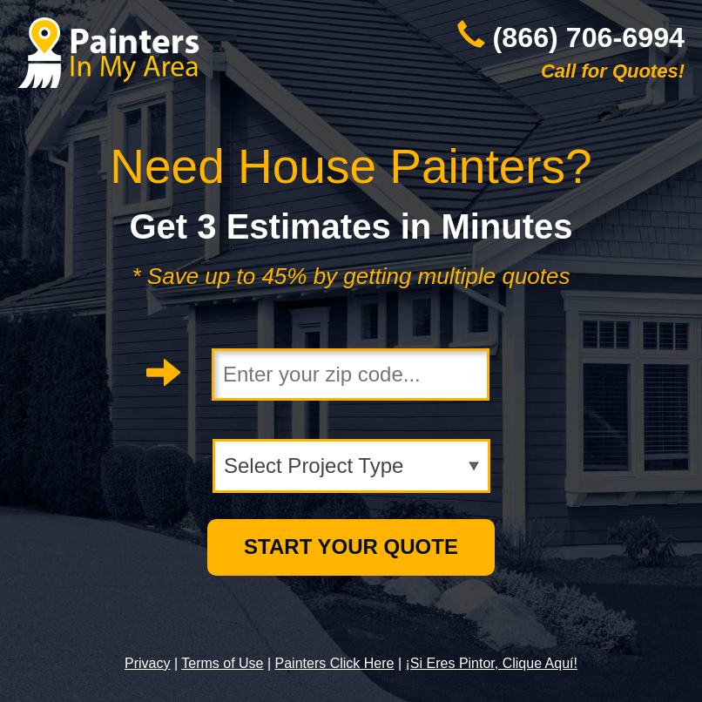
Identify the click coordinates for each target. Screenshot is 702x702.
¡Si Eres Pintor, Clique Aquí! (491, 663)
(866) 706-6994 (589, 37)
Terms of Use (222, 663)
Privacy (147, 663)
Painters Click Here (335, 663)
